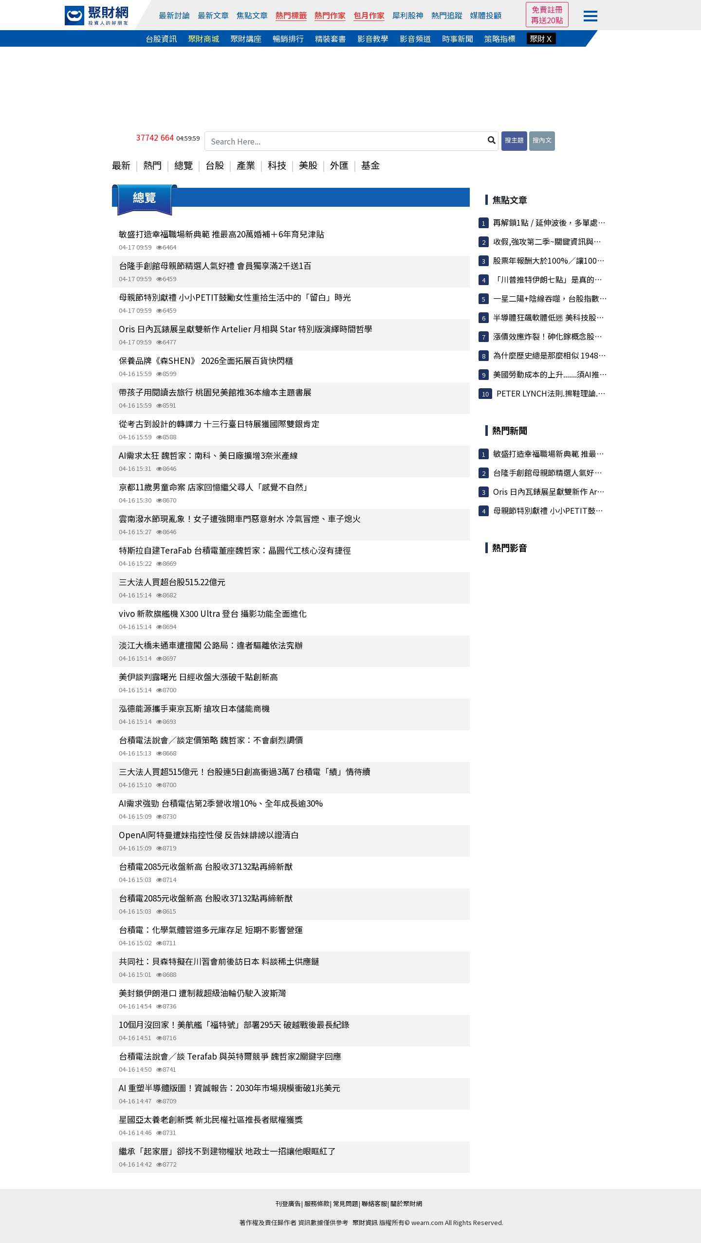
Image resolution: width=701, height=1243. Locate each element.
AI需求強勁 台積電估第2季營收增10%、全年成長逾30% (221, 803)
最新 (121, 165)
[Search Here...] (351, 141)
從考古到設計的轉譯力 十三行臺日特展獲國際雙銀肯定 (219, 423)
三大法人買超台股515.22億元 (172, 582)
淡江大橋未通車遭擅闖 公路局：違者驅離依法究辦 (211, 645)
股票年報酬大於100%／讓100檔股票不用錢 (568, 260)
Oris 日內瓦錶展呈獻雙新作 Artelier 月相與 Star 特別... (588, 491)
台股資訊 (161, 38)
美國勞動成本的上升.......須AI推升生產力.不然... (573, 374)
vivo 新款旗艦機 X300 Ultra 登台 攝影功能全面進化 (213, 613)
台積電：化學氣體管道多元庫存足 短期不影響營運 (211, 929)
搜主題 (514, 139)
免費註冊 (547, 9)
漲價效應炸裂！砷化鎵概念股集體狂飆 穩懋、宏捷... (582, 336)
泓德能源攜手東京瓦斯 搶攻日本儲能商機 (194, 708)
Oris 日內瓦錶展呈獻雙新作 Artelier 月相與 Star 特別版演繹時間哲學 (245, 329)
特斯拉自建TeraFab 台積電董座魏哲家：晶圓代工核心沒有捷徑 (235, 550)
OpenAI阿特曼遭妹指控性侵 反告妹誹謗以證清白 (209, 835)
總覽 (183, 165)
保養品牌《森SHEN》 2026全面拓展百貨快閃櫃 (206, 360)
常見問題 (345, 1203)
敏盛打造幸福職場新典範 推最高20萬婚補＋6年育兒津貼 (221, 234)
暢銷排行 (288, 38)
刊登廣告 (288, 1203)
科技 (277, 165)
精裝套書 (330, 38)
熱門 (152, 165)
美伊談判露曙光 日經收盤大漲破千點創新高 (198, 676)
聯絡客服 (374, 1203)
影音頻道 (415, 38)
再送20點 (547, 20)
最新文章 (213, 15)
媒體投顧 (485, 15)
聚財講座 (245, 38)
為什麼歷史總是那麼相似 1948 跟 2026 (560, 355)
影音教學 (372, 38)
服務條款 (317, 1203)
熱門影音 (509, 547)
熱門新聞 (509, 430)
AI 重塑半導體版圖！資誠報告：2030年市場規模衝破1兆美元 (229, 1087)
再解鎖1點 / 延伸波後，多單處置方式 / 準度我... (575, 222)
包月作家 (369, 15)
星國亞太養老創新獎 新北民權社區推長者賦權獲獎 (211, 1119)
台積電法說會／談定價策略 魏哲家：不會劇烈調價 (211, 740)
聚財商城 (203, 38)
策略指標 (500, 38)
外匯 (339, 165)
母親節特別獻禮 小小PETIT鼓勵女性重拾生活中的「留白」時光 (235, 297)
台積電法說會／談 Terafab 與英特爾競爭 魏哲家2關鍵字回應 (230, 1056)
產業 (246, 165)
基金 (370, 165)
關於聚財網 (406, 1203)
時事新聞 (457, 38)
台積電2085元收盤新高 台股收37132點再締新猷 (206, 866)
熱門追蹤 (446, 15)
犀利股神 (408, 15)
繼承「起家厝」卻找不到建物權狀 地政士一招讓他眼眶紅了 (227, 1151)
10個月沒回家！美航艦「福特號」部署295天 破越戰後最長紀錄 (234, 1024)
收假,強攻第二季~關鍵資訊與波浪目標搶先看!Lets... (582, 241)
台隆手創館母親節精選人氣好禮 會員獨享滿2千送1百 (215, 265)
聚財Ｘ (541, 38)
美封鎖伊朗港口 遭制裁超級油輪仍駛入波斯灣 (202, 993)
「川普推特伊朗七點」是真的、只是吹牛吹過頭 (575, 279)
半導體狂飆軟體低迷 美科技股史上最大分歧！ (572, 317)
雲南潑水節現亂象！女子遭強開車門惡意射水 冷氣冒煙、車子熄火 (240, 518)
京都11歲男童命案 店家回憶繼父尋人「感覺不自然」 (215, 487)
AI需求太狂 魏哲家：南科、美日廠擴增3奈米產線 (208, 455)
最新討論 (174, 15)
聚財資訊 (365, 1222)
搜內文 (542, 139)
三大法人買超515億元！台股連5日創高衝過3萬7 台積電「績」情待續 (244, 771)
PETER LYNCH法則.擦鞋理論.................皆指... (573, 393)
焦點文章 (252, 15)
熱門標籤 (291, 15)
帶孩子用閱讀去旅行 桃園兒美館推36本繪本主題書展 (215, 392)
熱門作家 (330, 15)
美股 (308, 165)
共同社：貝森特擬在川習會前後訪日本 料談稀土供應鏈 (219, 961)
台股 (214, 165)
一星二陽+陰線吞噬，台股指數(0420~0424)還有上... (583, 298)
